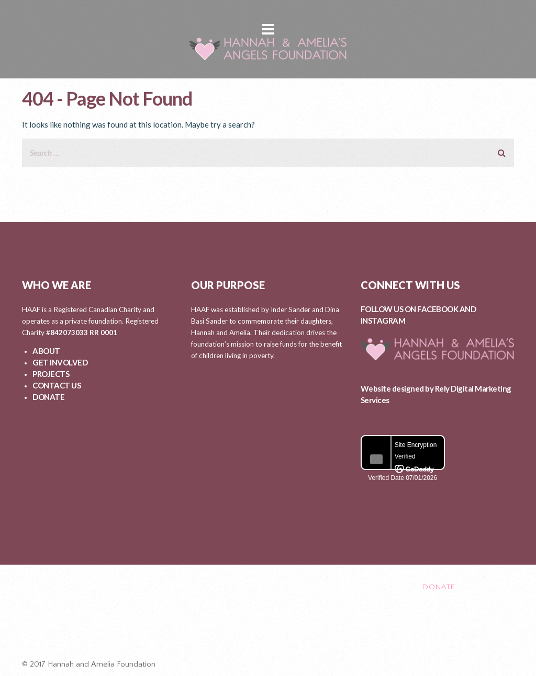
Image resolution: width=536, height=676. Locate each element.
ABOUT (46, 351)
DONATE (48, 397)
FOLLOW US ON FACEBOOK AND (418, 309)
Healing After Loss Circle (272, 630)
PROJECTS (50, 374)
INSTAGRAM (383, 320)
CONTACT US (56, 385)
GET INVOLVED (59, 362)
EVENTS (313, 586)
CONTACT (365, 586)
